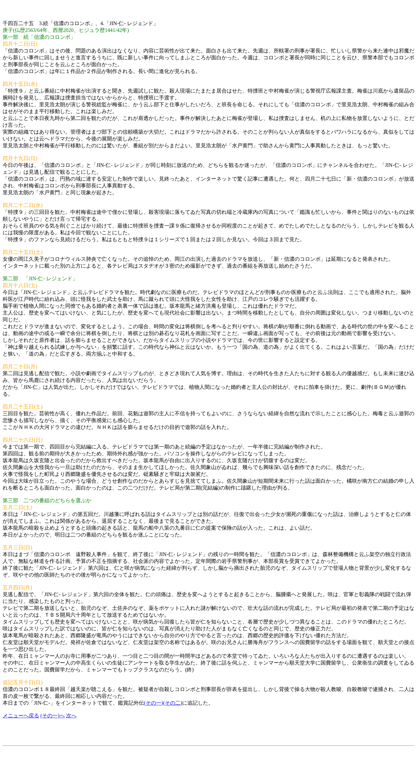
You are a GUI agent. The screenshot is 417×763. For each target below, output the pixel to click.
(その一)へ (52, 715)
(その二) (172, 703)
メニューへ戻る (21, 715)
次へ (71, 715)
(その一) (153, 703)
